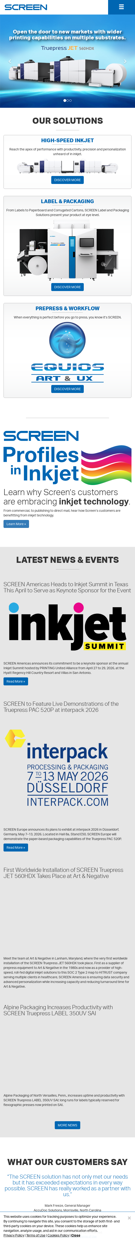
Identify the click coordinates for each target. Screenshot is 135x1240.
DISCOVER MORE (67, 180)
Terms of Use (35, 1235)
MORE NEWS (67, 1125)
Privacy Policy (14, 1235)
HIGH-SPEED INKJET (67, 140)
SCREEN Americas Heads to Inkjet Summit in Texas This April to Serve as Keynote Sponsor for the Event (67, 587)
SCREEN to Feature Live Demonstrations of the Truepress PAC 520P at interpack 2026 (61, 706)
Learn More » (16, 524)
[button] (10, 61)
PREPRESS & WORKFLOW (68, 308)
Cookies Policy (58, 1235)
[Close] (129, 1217)
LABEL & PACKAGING (67, 201)
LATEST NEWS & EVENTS (67, 559)
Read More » (16, 681)
